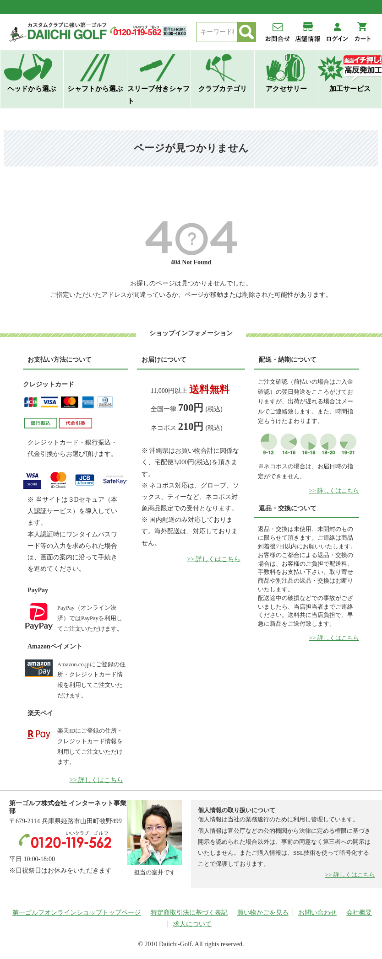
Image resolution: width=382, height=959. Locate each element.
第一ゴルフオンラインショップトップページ (76, 912)
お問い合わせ (317, 912)
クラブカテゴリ (222, 88)
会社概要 (359, 912)
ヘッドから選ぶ (31, 88)
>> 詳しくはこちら (96, 780)
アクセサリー (286, 88)
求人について (192, 924)
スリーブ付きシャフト (158, 95)
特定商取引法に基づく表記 (189, 912)
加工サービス (350, 88)
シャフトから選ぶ (95, 88)
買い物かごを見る (263, 912)
